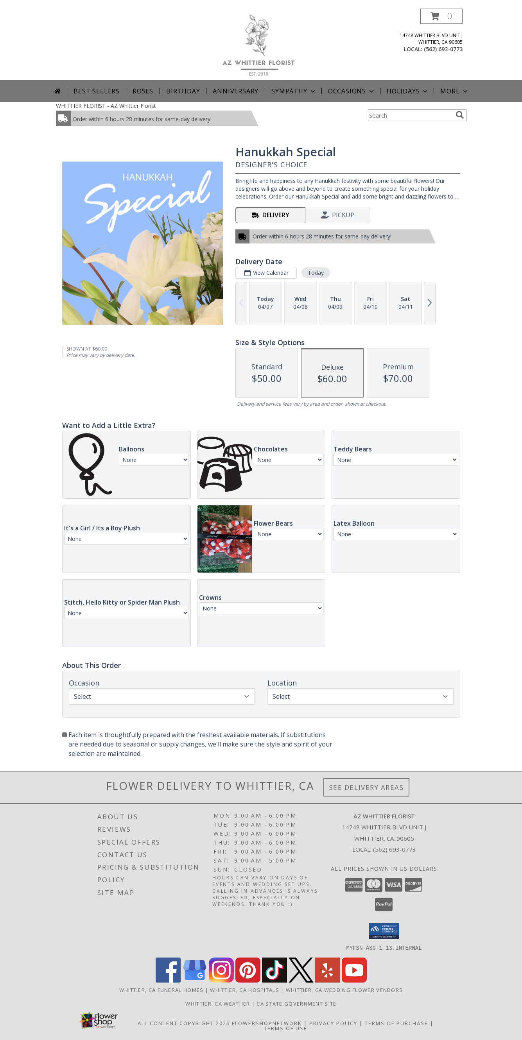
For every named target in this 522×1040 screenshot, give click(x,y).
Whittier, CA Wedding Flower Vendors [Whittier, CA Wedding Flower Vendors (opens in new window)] (344, 989)
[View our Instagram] (221, 980)
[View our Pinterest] (247, 980)
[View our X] (301, 980)
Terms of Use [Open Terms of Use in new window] (285, 1027)
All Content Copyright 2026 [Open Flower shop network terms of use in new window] (184, 1022)
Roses (143, 91)
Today (315, 272)
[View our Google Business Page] (194, 980)
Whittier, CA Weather (217, 1003)
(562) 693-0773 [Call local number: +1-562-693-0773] (443, 49)
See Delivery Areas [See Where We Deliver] (366, 787)
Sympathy (293, 91)
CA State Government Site (296, 1003)
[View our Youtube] (354, 980)
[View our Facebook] (168, 980)
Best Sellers (97, 91)
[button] (441, 16)
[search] (460, 115)
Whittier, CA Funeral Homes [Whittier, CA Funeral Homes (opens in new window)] (161, 989)
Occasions (351, 91)
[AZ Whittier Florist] (264, 44)
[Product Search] (410, 115)
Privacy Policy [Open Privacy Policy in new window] (333, 1022)
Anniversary (235, 91)
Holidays (408, 91)
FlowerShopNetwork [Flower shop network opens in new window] (267, 1022)
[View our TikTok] (274, 980)
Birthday (183, 91)
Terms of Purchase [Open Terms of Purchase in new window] (396, 1022)
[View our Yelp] (327, 980)
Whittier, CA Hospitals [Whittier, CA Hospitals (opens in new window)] (244, 989)
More (454, 91)
